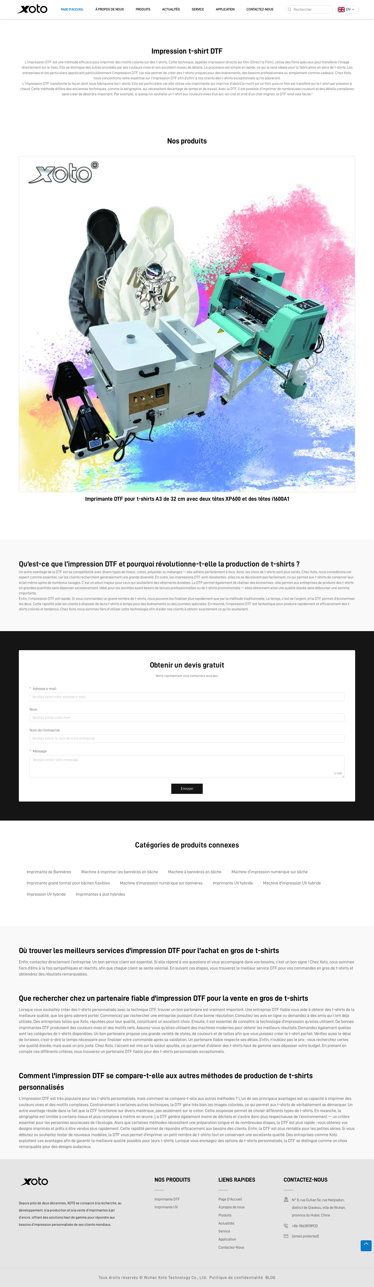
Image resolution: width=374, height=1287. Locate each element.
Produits (143, 9)
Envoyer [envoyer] (187, 789)
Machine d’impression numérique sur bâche (270, 872)
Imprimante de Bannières (49, 872)
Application (225, 9)
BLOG (270, 1278)
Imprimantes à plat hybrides (100, 894)
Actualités (171, 9)
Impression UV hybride (46, 894)
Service (198, 9)
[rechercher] (289, 9)
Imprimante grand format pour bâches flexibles (68, 883)
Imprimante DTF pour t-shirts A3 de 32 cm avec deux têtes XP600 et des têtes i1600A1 (187, 499)
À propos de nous (109, 9)
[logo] (32, 9)
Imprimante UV (166, 1207)
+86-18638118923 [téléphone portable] (305, 1226)
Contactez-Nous (259, 9)
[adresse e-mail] (305, 1236)
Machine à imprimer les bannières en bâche (119, 872)
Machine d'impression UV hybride (292, 883)
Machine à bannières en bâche (194, 872)
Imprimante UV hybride (233, 883)
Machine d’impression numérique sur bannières (161, 883)
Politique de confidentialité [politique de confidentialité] (236, 1278)
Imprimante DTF (167, 1199)
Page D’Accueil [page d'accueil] (72, 9)
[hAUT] (366, 1245)
